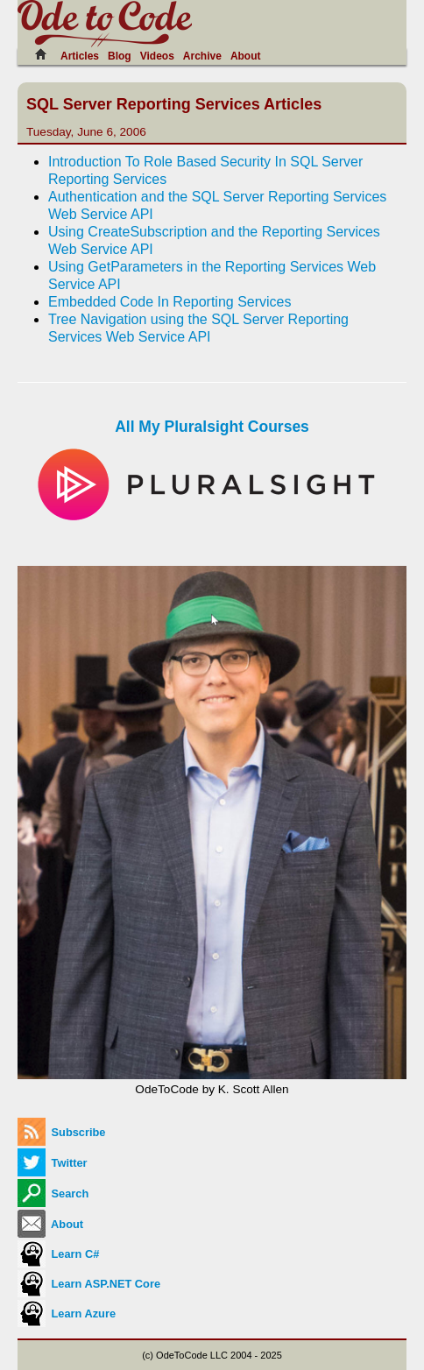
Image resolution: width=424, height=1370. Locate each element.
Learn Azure (67, 1313)
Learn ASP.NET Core (89, 1283)
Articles (79, 56)
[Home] (45, 54)
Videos (157, 56)
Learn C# (58, 1254)
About (245, 56)
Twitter (53, 1162)
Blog (119, 56)
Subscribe (61, 1132)
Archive (202, 56)
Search (53, 1193)
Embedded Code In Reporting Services (170, 301)
